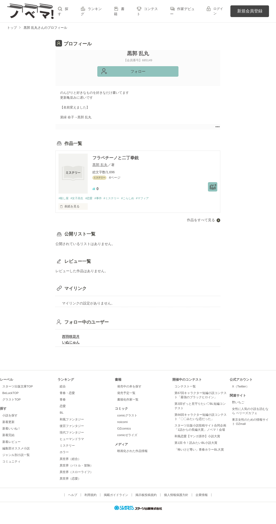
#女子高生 (79, 198)
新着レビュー (11, 442)
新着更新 (8, 422)
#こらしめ (134, 198)
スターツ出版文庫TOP (17, 386)
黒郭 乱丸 (99, 165)
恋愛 (63, 406)
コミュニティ (11, 461)
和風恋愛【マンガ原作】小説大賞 (197, 436)
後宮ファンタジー (72, 426)
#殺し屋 (63, 198)
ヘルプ (72, 495)
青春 (63, 399)
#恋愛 (92, 198)
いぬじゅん (71, 342)
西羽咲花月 (71, 337)
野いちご (238, 402)
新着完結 (8, 435)
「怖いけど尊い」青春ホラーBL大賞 (199, 450)
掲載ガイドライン (116, 495)
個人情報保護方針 (176, 495)
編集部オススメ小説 (16, 448)
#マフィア (150, 198)
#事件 (102, 198)
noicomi (122, 422)
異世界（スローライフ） (76, 472)
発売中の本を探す (129, 386)
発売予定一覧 (126, 393)
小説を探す (10, 415)
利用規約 (90, 495)
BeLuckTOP (10, 393)
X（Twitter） (240, 386)
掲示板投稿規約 (146, 495)
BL (61, 413)
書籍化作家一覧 (127, 399)
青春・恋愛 (67, 393)
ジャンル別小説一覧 (16, 455)
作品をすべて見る (201, 220)
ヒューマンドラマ (72, 439)
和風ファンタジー (72, 419)
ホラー (64, 452)
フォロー (138, 71)
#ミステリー (116, 198)
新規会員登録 (249, 11)
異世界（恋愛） (70, 479)
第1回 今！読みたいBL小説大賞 (195, 443)
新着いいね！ (11, 428)
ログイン (218, 11)
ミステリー (67, 446)
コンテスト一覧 (185, 386)
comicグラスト (127, 415)
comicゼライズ (127, 435)
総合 (63, 386)
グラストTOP (11, 399)
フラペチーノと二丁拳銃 (115, 157)
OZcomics (124, 428)
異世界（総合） (70, 459)
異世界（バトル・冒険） (76, 465)
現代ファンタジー (72, 432)
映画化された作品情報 (132, 451)
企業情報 (202, 495)
